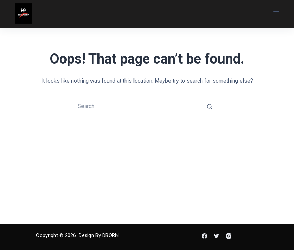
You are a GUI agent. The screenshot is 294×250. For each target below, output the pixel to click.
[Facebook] (204, 236)
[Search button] (209, 106)
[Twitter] (216, 236)
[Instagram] (228, 236)
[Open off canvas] (276, 14)
